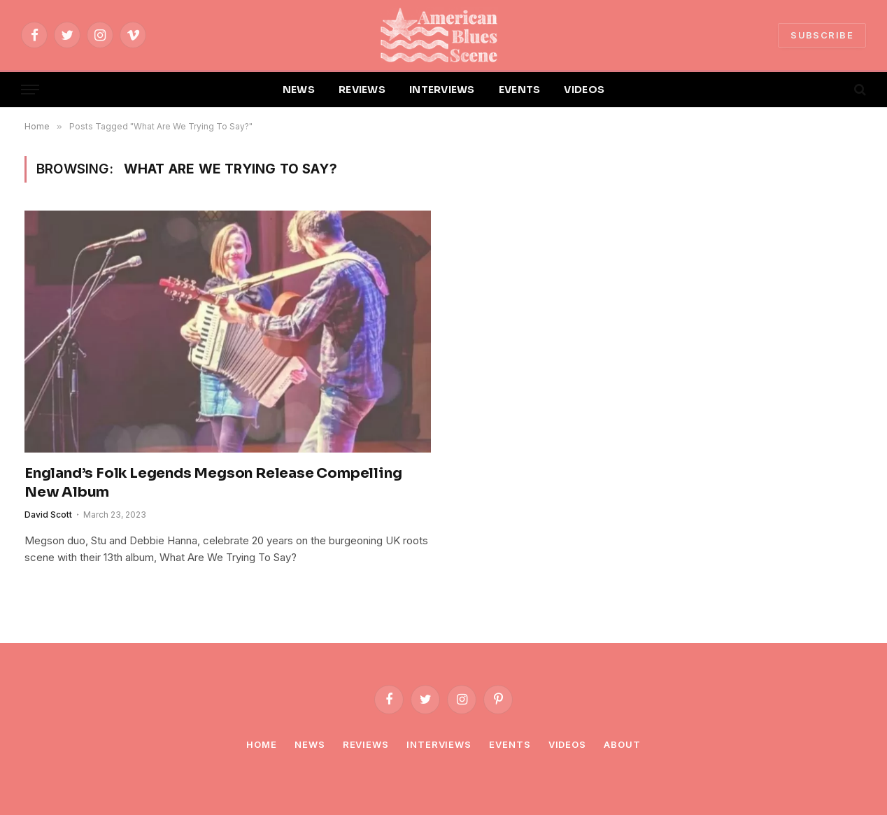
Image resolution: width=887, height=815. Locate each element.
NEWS (299, 89)
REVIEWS (362, 89)
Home (261, 744)
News (310, 744)
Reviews (366, 744)
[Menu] (30, 90)
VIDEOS (584, 89)
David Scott (48, 514)
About (622, 744)
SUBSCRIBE (821, 35)
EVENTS (520, 89)
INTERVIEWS (442, 89)
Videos (567, 744)
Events (509, 744)
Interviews (438, 744)
